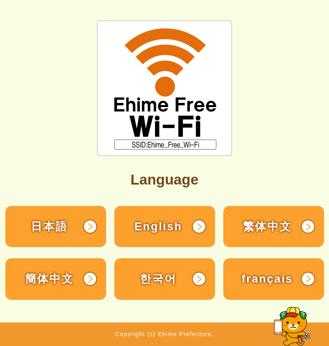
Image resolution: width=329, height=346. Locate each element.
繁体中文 (267, 226)
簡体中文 (49, 279)
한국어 (158, 279)
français (267, 279)
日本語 (49, 226)
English (158, 226)
